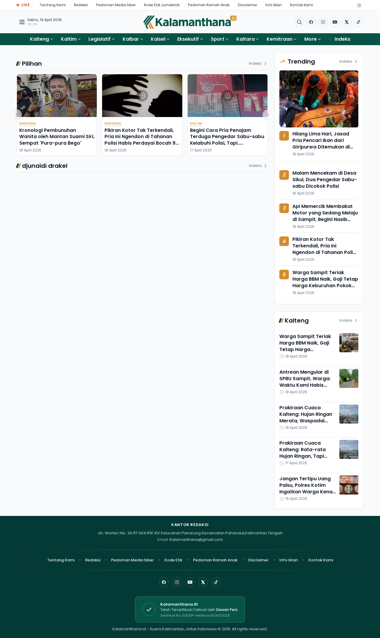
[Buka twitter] (347, 22)
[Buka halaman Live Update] (23, 5)
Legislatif (99, 39)
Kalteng (39, 39)
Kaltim (69, 39)
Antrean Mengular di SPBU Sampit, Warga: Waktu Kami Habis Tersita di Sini (304, 382)
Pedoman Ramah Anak (208, 4)
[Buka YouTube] (335, 22)
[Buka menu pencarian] (299, 22)
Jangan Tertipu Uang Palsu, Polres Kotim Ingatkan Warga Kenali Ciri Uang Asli (307, 488)
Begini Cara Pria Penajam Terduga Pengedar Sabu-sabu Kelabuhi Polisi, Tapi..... (227, 136)
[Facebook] (311, 22)
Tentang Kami (52, 4)
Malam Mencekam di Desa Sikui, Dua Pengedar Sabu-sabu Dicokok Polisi (324, 179)
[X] (203, 582)
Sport (217, 39)
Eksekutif (188, 39)
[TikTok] (216, 582)
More (313, 39)
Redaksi (81, 4)
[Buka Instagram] (323, 22)
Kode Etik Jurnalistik (162, 4)
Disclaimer (247, 4)
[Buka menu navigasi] (22, 22)
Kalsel (158, 39)
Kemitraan (279, 39)
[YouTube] (190, 582)
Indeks (342, 39)
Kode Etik (173, 560)
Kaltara (245, 39)
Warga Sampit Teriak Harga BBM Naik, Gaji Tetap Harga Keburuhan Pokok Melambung (325, 282)
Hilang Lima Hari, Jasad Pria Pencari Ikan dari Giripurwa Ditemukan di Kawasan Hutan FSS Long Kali (323, 146)
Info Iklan (273, 4)
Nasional (28, 123)
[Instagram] (177, 582)
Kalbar (131, 39)
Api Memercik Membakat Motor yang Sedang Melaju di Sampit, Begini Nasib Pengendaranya (325, 216)
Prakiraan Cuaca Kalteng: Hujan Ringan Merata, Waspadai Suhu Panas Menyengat (305, 420)
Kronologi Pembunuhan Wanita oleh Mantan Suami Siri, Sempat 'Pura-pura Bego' (56, 136)
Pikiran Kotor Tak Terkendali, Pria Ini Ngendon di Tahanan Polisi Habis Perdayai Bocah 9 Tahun (139, 139)
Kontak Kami (301, 4)
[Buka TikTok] (358, 22)
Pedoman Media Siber (116, 4)
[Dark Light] (359, 5)
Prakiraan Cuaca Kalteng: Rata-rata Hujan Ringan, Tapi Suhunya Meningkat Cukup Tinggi (303, 456)
